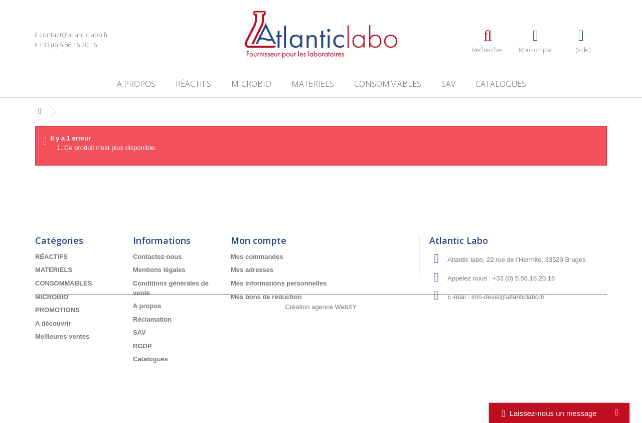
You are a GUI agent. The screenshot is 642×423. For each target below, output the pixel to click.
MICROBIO (251, 83)
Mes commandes (257, 256)
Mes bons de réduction (266, 297)
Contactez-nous (157, 256)
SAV (448, 83)
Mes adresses (252, 269)
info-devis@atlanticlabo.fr (508, 297)
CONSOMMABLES (387, 83)
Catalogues (500, 83)
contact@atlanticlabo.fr (73, 34)
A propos (136, 83)
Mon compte (258, 240)
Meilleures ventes (62, 336)
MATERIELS (312, 83)
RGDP (142, 346)
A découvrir (53, 323)
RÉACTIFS (193, 83)
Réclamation (152, 319)
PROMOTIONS (57, 310)
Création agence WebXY (321, 395)
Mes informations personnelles (279, 283)
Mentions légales (159, 269)
